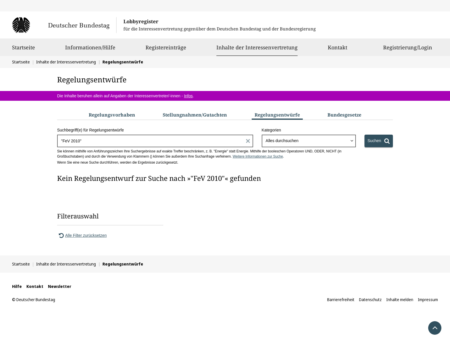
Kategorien (271, 130)
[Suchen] (378, 141)
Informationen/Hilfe (90, 50)
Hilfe (17, 286)
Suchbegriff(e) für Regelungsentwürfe (90, 130)
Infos (188, 96)
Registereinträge (166, 50)
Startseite (23, 50)
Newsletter (59, 286)
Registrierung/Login (407, 50)
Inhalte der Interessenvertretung (257, 47)
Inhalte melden (399, 299)
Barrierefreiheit (340, 299)
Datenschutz (370, 299)
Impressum (428, 299)
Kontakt (337, 50)
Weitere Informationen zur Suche (258, 156)
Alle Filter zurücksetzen (82, 235)
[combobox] (309, 141)
